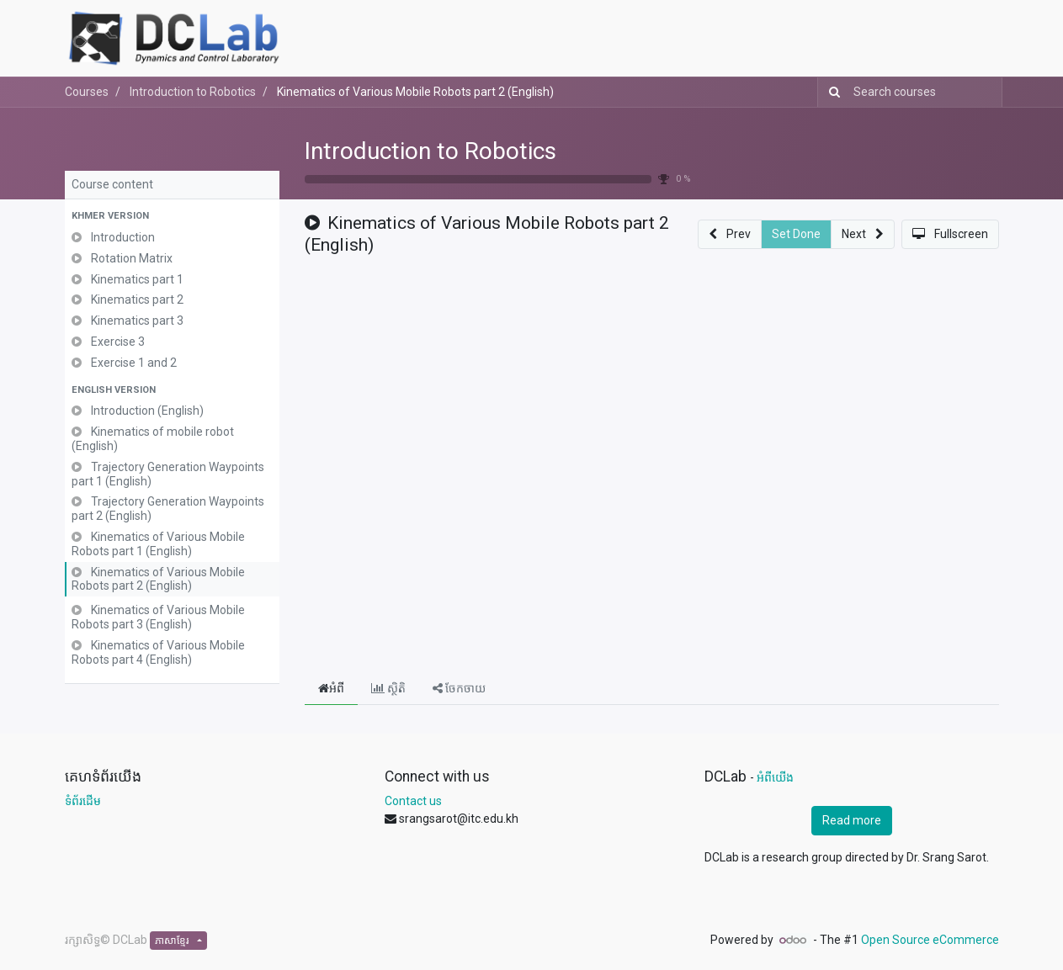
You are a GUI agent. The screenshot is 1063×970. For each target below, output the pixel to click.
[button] (172, 216)
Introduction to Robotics (430, 151)
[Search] (831, 92)
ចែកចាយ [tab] (459, 688)
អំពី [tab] (331, 688)
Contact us (413, 801)
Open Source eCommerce (930, 939)
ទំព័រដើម (83, 801)
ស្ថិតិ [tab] (388, 688)
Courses (87, 91)
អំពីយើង (775, 777)
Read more (851, 820)
